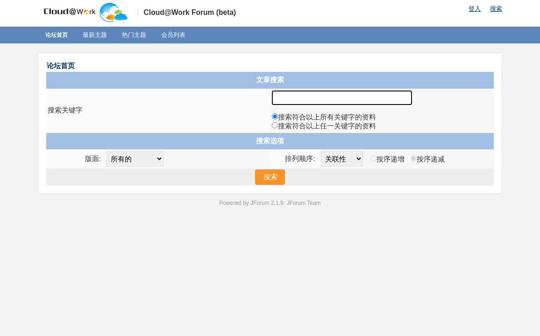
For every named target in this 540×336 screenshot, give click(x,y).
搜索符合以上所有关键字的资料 (327, 117)
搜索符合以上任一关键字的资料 (327, 126)
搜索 (496, 8)
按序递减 (431, 159)
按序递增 (391, 159)
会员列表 (173, 34)
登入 (475, 8)
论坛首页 (56, 35)
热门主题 (134, 34)
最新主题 (95, 34)
